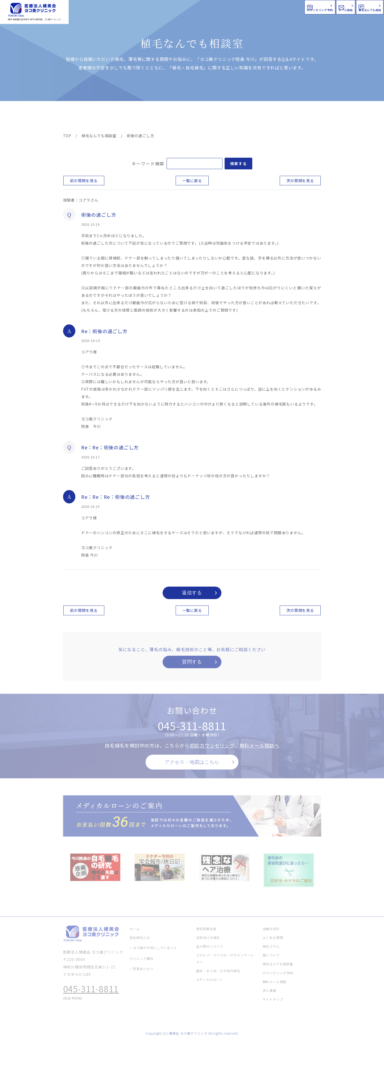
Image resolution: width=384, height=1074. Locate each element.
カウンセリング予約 (224, 6)
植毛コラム (273, 117)
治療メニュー (111, 117)
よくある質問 (211, 117)
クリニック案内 (146, 117)
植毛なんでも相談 (349, 6)
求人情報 (305, 117)
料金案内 (180, 117)
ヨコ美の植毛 (79, 117)
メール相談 (287, 6)
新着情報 (242, 117)
